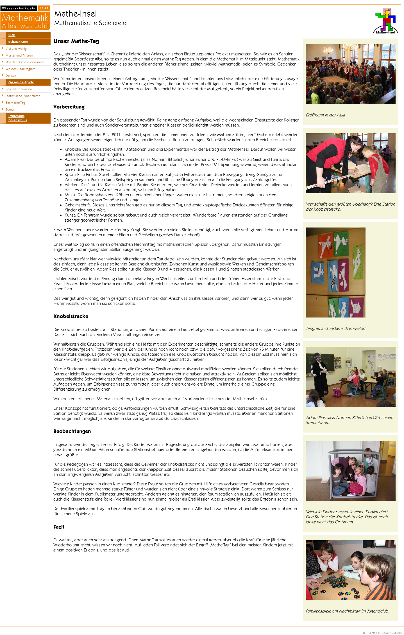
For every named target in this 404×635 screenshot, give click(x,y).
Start (11, 35)
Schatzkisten (18, 42)
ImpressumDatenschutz (17, 118)
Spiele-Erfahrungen (19, 89)
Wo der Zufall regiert (20, 69)
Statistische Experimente (23, 96)
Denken (11, 76)
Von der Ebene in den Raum (25, 62)
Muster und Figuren (19, 55)
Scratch (11, 109)
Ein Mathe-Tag (15, 103)
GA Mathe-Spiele (21, 82)
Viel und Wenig (16, 49)
